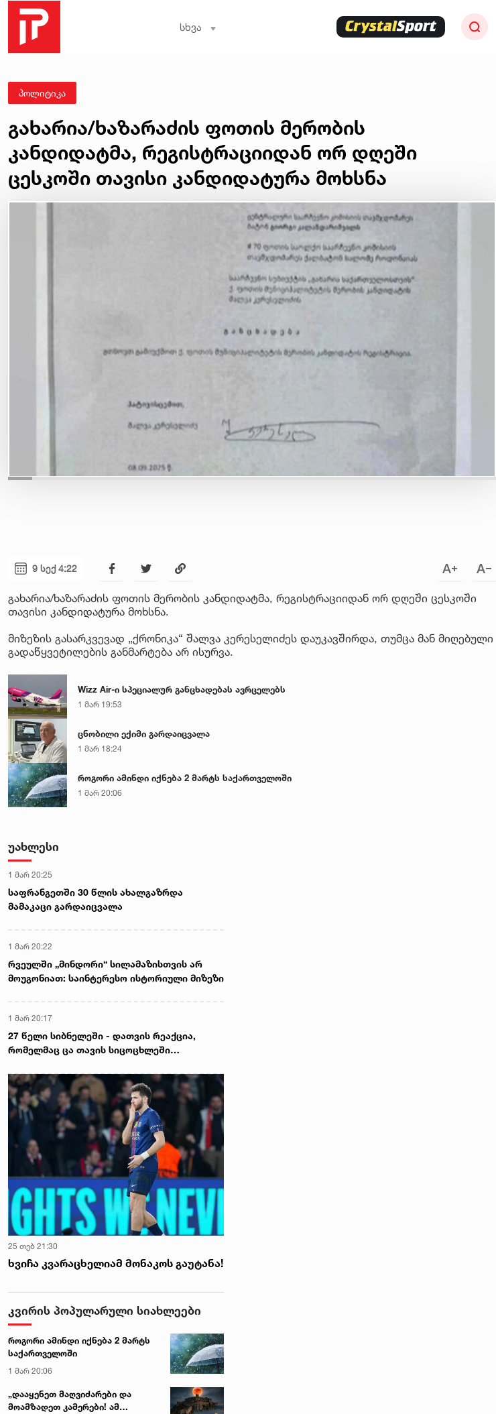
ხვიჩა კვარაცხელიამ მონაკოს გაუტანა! (115, 1263)
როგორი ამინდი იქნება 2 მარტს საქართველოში (185, 777)
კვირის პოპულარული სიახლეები (104, 1310)
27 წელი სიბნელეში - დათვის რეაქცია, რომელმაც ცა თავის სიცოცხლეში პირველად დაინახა (102, 1043)
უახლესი (33, 846)
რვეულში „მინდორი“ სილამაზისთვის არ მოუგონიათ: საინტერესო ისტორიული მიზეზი (116, 971)
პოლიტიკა (42, 93)
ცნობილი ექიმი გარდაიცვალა (144, 733)
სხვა (198, 27)
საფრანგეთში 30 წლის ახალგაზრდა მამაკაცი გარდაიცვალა (95, 899)
